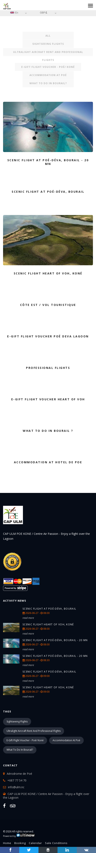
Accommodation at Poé (48, 75)
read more (28, 618)
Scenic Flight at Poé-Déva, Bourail (49, 608)
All (48, 35)
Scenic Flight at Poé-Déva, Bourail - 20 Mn (55, 640)
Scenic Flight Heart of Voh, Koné (48, 624)
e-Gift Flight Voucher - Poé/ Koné (48, 67)
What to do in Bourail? (48, 83)
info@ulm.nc (16, 787)
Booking (20, 843)
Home (7, 843)
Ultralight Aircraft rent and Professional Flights (48, 53)
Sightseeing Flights (48, 44)
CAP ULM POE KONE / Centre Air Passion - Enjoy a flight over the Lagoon (46, 795)
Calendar (35, 843)
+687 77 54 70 (16, 780)
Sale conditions (56, 843)
